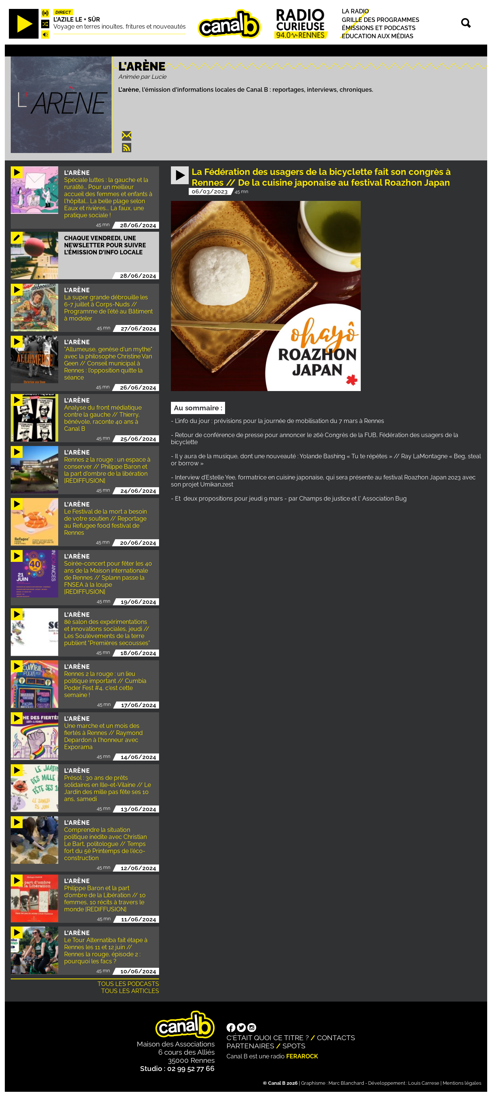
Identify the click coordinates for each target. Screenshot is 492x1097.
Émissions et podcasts (379, 28)
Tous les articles (130, 991)
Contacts (336, 1037)
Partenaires (250, 1046)
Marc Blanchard (346, 1083)
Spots (294, 1046)
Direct (63, 12)
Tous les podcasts (128, 983)
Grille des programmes (380, 19)
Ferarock (302, 1056)
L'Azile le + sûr (76, 19)
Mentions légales (462, 1083)
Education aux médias (377, 36)
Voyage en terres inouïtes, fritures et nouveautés (119, 26)
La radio (355, 11)
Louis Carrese (423, 1083)
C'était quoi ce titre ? (268, 1037)
